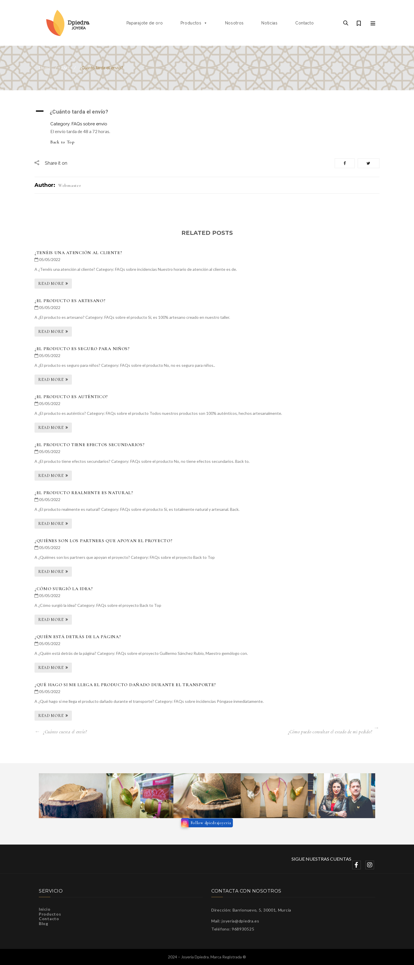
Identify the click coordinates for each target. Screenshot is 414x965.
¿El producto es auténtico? (71, 397)
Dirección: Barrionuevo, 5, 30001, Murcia (251, 910)
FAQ (65, 68)
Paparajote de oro (144, 23)
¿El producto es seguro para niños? (82, 349)
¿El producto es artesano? (70, 301)
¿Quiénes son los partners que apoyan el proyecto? (103, 541)
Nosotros (234, 23)
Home (45, 68)
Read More (51, 283)
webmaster (69, 185)
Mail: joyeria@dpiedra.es (235, 920)
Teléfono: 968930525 (232, 928)
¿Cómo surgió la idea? (63, 589)
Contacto (304, 23)
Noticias (269, 23)
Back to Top (62, 142)
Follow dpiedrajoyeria (211, 822)
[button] (206, 112)
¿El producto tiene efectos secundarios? (89, 445)
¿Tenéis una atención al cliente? (78, 253)
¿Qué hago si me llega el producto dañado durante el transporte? (125, 685)
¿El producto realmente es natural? (83, 493)
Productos (194, 23)
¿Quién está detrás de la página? (77, 637)
